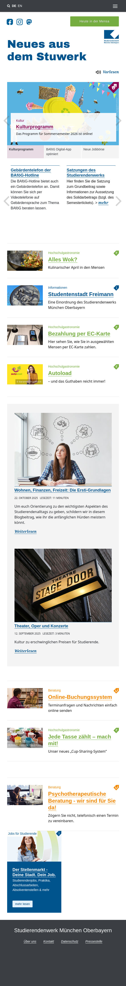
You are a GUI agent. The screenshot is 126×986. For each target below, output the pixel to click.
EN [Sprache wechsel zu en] (20, 6)
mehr (103, 201)
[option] (63, 112)
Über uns (30, 940)
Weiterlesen (25, 530)
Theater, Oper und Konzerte (41, 624)
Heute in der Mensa (94, 20)
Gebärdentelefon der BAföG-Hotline (31, 171)
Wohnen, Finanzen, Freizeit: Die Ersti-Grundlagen (62, 489)
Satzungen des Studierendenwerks (86, 171)
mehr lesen (22, 902)
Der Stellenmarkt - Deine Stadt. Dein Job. (34, 871)
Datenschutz (69, 940)
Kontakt (48, 940)
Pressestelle (93, 940)
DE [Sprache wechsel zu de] (14, 6)
